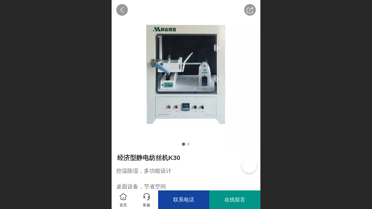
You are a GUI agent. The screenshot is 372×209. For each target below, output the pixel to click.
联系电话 (183, 200)
